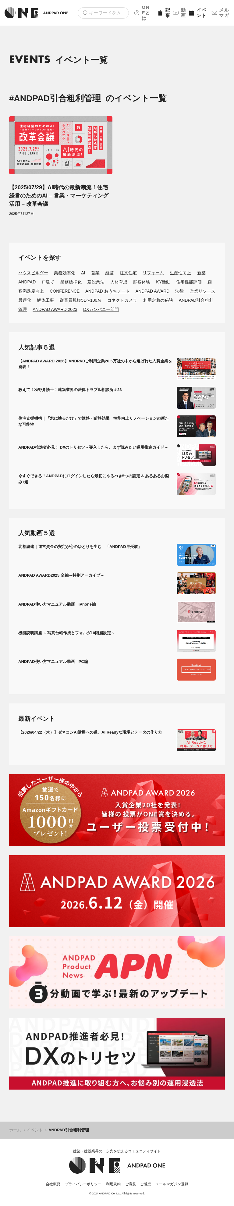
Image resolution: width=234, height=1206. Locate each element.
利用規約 (113, 1184)
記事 (163, 12)
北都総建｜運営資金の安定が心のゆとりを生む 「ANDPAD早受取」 (80, 546)
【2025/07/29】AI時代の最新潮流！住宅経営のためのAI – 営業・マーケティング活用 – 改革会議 (58, 195)
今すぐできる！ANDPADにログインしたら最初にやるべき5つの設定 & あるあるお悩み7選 (93, 479)
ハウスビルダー (33, 272)
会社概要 (53, 1184)
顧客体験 (141, 281)
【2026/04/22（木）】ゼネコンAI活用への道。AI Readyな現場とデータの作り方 (90, 732)
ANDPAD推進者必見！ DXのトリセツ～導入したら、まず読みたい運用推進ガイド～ (93, 447)
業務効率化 (64, 272)
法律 (179, 291)
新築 (201, 272)
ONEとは (142, 13)
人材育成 (118, 281)
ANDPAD (27, 281)
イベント (198, 12)
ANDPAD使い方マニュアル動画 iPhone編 (57, 604)
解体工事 (45, 300)
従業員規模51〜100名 (80, 300)
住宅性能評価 (189, 281)
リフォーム (153, 272)
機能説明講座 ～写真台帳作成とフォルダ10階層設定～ (66, 633)
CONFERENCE (65, 291)
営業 (95, 272)
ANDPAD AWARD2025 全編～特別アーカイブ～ (61, 575)
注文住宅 (128, 272)
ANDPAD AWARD (153, 291)
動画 (178, 12)
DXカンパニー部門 (101, 309)
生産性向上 (180, 272)
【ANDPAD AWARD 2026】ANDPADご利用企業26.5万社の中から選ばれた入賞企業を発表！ (95, 364)
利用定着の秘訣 (158, 300)
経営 (109, 272)
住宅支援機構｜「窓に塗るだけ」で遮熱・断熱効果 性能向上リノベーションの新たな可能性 (93, 421)
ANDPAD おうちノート (107, 291)
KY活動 (163, 281)
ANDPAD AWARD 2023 (55, 309)
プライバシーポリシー (83, 1184)
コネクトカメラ (122, 300)
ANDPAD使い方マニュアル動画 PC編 (53, 661)
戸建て (47, 281)
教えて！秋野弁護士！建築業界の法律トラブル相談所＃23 (70, 389)
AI (83, 272)
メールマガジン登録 (171, 1184)
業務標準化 (71, 281)
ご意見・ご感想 (138, 1184)
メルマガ (220, 12)
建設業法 (96, 281)
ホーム (15, 1130)
